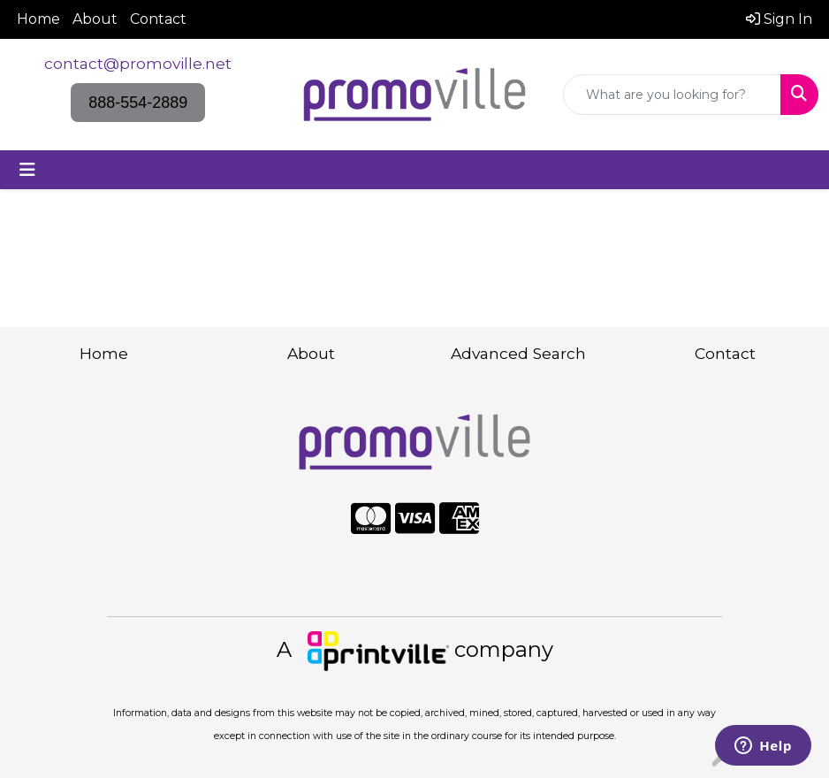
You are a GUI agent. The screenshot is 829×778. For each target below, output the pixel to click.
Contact (158, 19)
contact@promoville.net (138, 63)
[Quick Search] (672, 94)
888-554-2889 (137, 102)
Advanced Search (518, 353)
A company (415, 649)
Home (38, 19)
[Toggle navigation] (27, 169)
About (95, 19)
